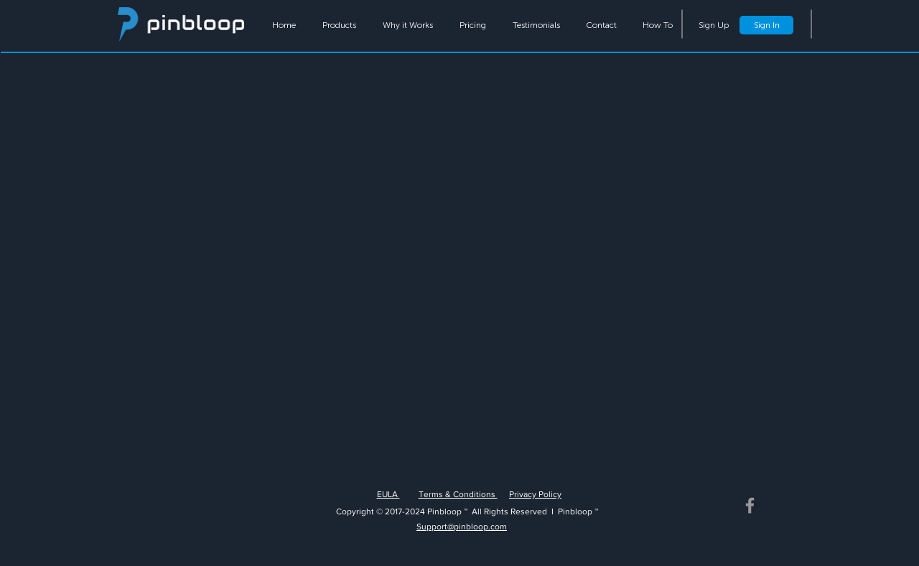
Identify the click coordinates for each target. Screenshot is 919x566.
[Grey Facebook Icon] (750, 505)
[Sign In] (766, 25)
